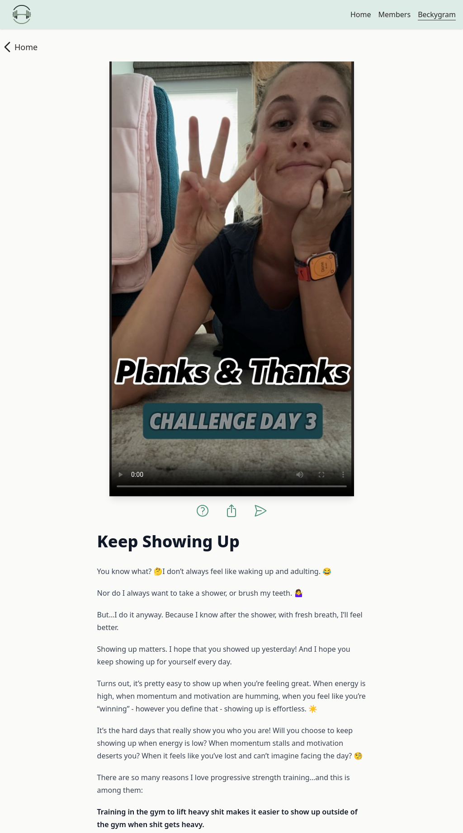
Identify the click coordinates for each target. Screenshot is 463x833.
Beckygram (437, 14)
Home (360, 14)
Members (394, 14)
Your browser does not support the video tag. (231, 278)
